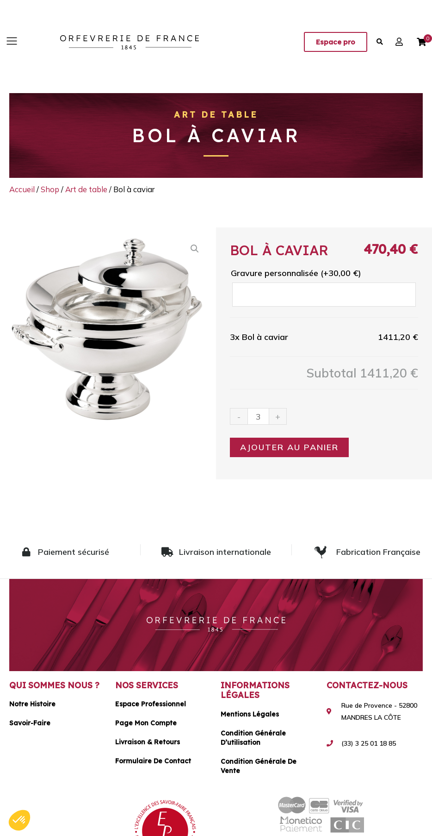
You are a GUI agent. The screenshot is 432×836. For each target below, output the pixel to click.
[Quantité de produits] (258, 416)
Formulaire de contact (153, 761)
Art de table (216, 114)
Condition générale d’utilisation (253, 738)
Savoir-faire (29, 723)
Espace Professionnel (150, 704)
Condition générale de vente (258, 766)
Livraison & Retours (147, 742)
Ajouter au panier (289, 447)
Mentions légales (250, 714)
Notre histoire (32, 704)
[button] (11, 42)
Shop (50, 189)
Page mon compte (146, 723)
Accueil (22, 189)
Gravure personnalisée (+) (296, 273)
